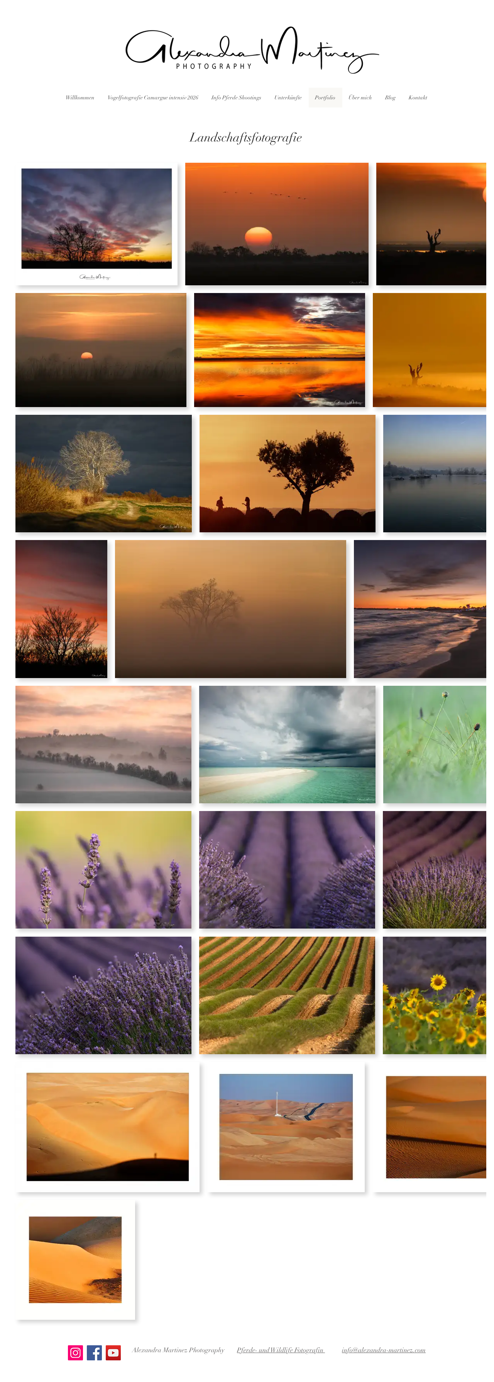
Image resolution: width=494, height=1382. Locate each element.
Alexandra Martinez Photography (178, 1350)
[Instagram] (75, 1352)
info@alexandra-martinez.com (384, 1350)
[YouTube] (113, 1352)
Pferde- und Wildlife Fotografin (281, 1350)
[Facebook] (94, 1352)
